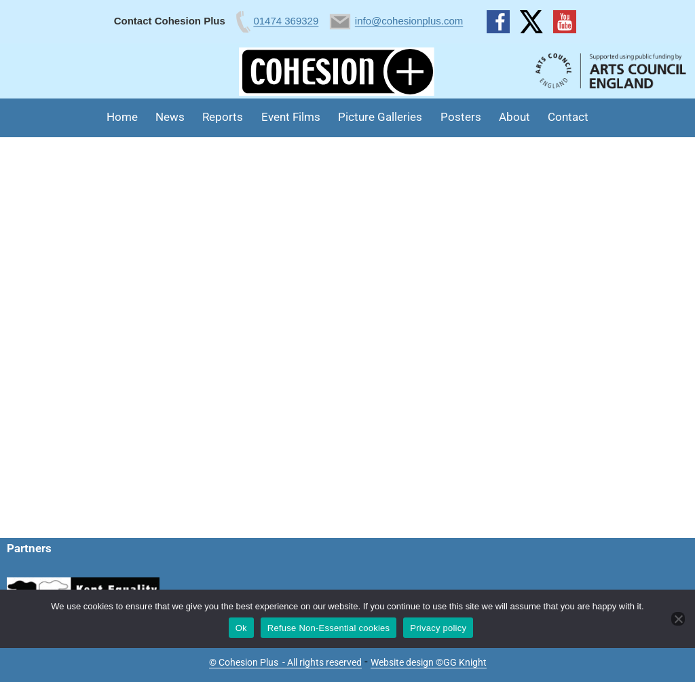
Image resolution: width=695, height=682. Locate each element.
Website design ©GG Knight (429, 662)
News (170, 117)
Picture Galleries (380, 117)
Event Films (290, 117)
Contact (568, 117)
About (514, 117)
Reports (222, 117)
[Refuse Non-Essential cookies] (678, 619)
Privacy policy (438, 628)
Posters (460, 117)
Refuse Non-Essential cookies (328, 628)
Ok (241, 628)
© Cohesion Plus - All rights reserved (285, 662)
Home (122, 117)
